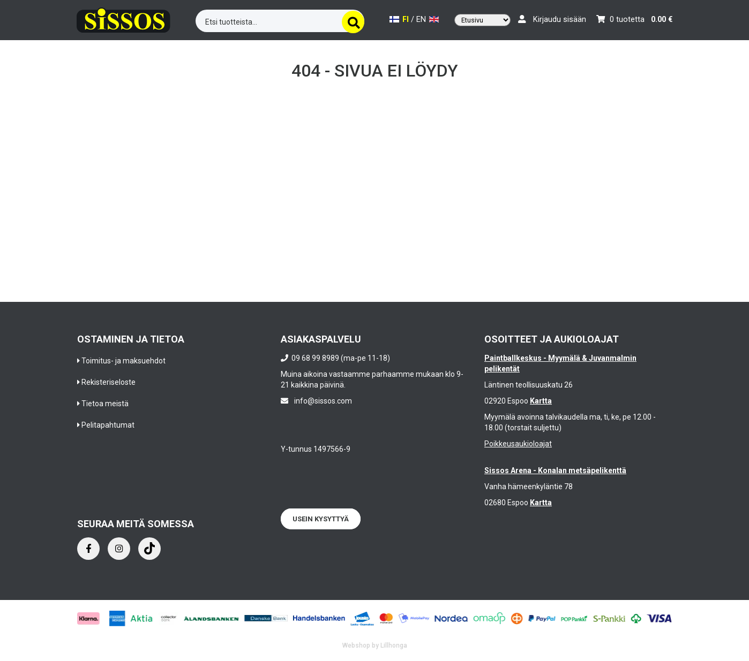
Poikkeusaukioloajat (518, 443)
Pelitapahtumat (107, 425)
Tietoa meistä (105, 403)
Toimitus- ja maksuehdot (123, 360)
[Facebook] (88, 548)
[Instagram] (119, 548)
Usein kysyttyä (321, 519)
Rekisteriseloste (108, 382)
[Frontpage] (123, 18)
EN (427, 19)
